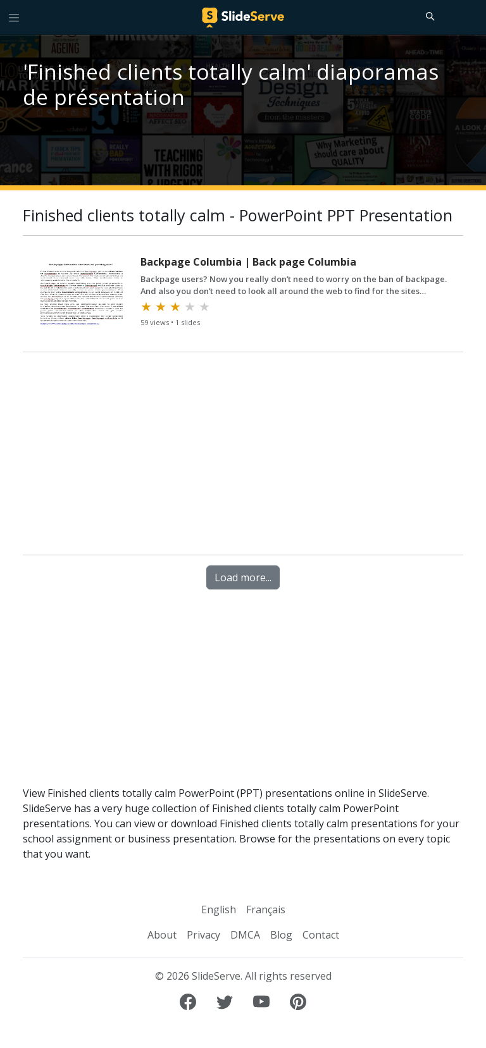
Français (265, 909)
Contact (320, 935)
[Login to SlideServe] (471, 17)
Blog (281, 935)
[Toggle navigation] (14, 17)
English (218, 909)
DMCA (245, 935)
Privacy (203, 935)
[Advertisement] (243, 456)
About (162, 935)
